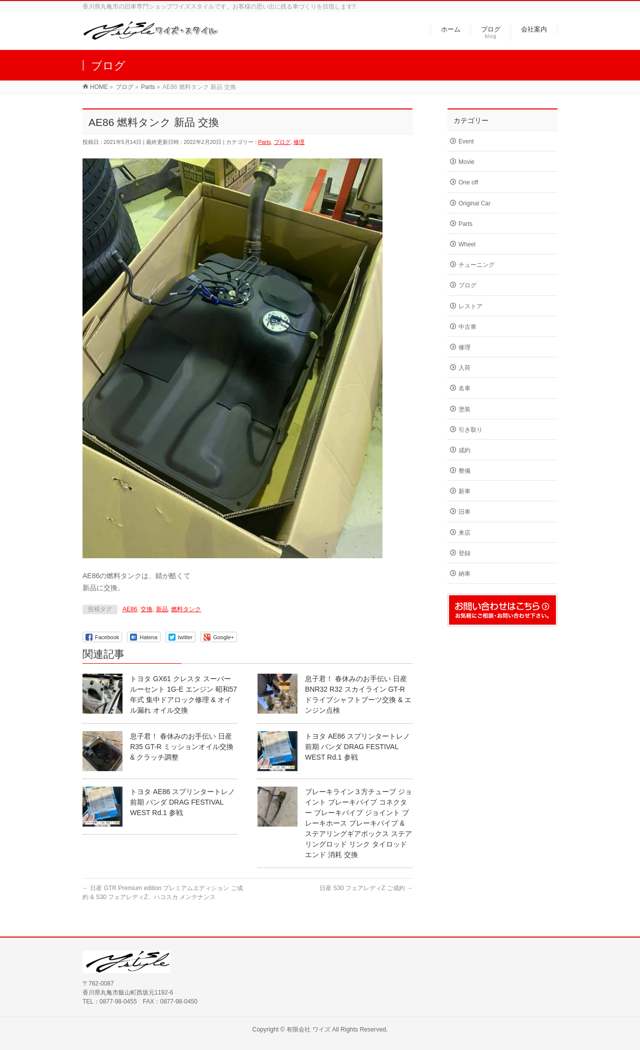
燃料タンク (186, 609)
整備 (464, 470)
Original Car (474, 203)
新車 (464, 491)
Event (466, 141)
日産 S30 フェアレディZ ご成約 (366, 888)
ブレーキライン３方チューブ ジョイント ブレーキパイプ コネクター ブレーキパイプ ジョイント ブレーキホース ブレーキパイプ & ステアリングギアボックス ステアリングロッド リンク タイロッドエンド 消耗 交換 (358, 823)
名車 (464, 388)
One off (468, 182)
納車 (464, 573)
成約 (464, 450)
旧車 (464, 511)
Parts (264, 142)
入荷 (464, 367)
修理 (299, 142)
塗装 (464, 409)
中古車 (467, 326)
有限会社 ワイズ (308, 1029)
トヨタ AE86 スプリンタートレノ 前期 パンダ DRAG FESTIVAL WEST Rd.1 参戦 (357, 746)
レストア (470, 306)
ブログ (282, 142)
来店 (464, 532)
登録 (464, 553)
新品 (162, 609)
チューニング (476, 264)
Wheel (467, 244)
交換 (146, 609)
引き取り (470, 429)
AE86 (129, 609)
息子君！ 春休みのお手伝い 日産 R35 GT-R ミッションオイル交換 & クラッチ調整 (182, 746)
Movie (466, 161)
